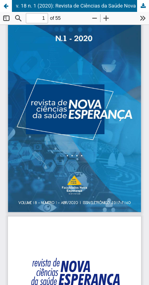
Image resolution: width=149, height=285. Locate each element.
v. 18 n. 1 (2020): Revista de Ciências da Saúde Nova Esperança (82, 6)
